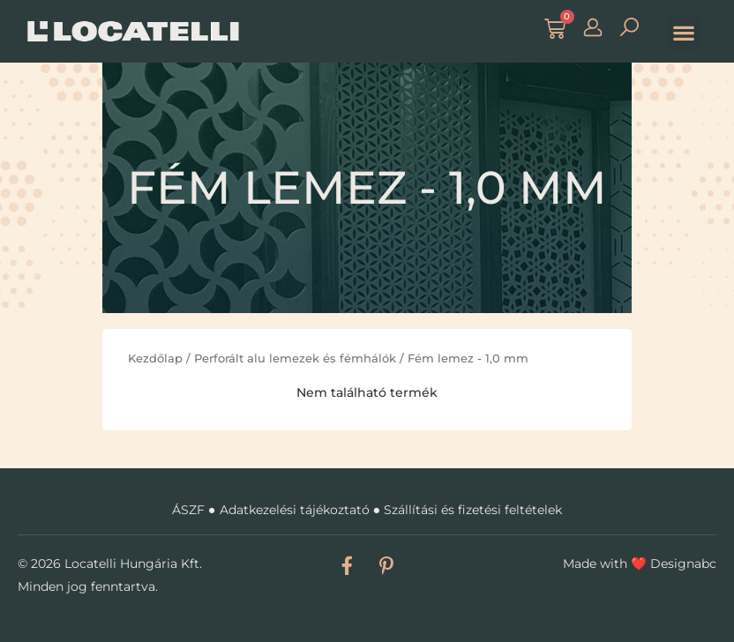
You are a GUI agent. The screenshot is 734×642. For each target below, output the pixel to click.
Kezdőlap (155, 358)
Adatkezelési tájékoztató (295, 510)
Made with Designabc (639, 563)
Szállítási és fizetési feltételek (473, 510)
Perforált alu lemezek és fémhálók (295, 358)
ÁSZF (188, 510)
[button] (683, 33)
